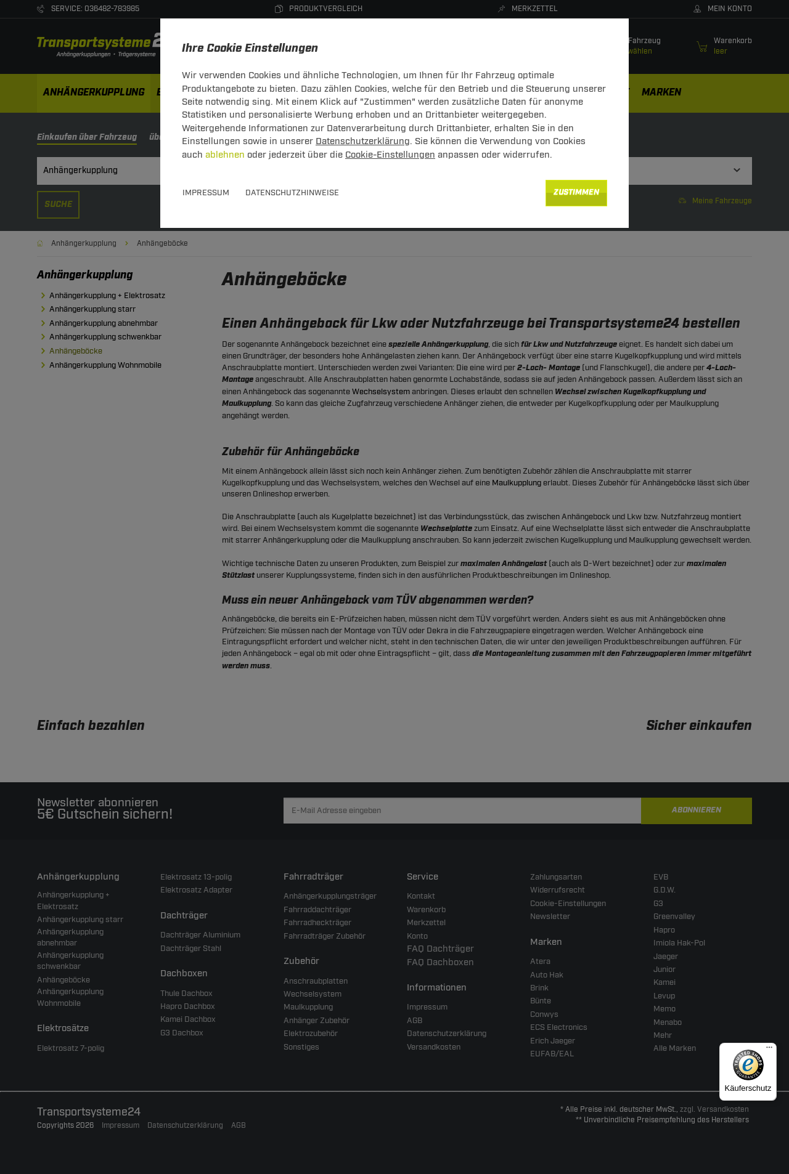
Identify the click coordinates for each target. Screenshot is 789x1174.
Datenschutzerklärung (363, 141)
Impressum (205, 193)
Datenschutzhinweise (292, 193)
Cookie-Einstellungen (390, 155)
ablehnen (225, 155)
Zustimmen (576, 192)
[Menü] (769, 1050)
